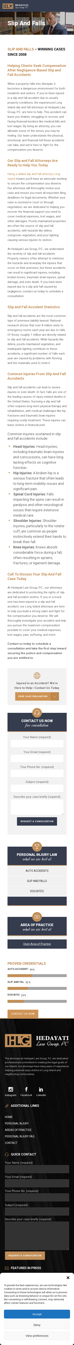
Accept (37, 1314)
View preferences (37, 1335)
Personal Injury (17, 1123)
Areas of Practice (18, 1130)
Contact (11, 1142)
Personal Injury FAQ (20, 1136)
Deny (37, 1325)
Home (9, 1117)
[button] (68, 1278)
